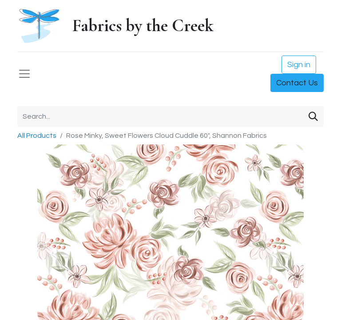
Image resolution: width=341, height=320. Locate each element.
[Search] (313, 116)
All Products (36, 135)
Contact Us (297, 83)
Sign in (298, 64)
